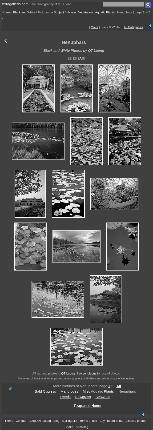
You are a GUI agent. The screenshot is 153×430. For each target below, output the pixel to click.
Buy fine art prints (111, 420)
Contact (21, 420)
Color (94, 27)
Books (69, 427)
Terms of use (88, 420)
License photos (136, 420)
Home (6, 12)
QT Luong (68, 373)
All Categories (133, 27)
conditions (89, 373)
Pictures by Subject (51, 12)
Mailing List (69, 420)
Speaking (82, 427)
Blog (56, 420)
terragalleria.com (15, 4)
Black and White (24, 12)
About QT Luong (39, 420)
